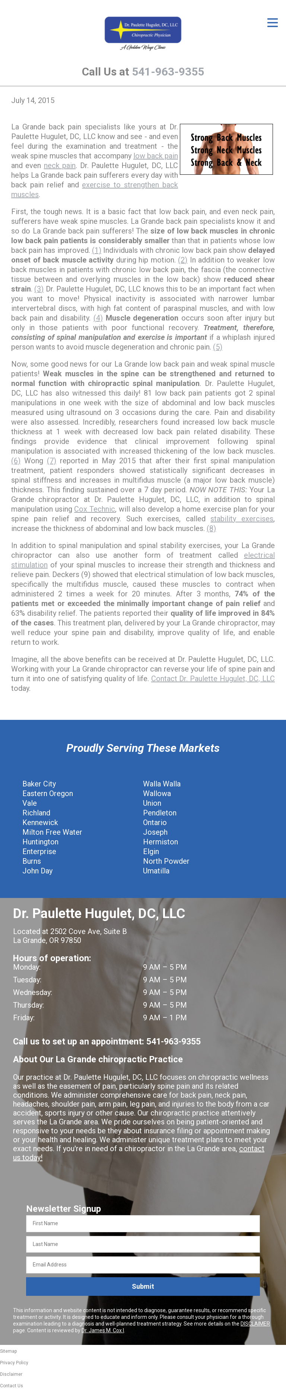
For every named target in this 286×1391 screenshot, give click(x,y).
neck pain (60, 165)
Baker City (39, 783)
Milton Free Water (52, 832)
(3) (39, 288)
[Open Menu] (273, 23)
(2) (182, 259)
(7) (51, 460)
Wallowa (157, 793)
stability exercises (241, 518)
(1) (96, 250)
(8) (211, 528)
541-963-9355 (168, 71)
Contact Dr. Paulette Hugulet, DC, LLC (213, 678)
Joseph (155, 832)
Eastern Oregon (47, 793)
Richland (36, 812)
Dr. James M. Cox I (103, 1330)
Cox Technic (94, 509)
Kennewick (40, 822)
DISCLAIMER (255, 1324)
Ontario (155, 822)
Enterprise (39, 851)
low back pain (155, 155)
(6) (15, 460)
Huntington (40, 841)
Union (152, 803)
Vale (29, 803)
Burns (31, 861)
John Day (37, 870)
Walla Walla (162, 783)
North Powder (166, 861)
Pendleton (160, 812)
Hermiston (160, 841)
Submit (143, 1286)
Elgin (151, 851)
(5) (217, 346)
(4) (98, 317)
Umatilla (156, 870)
